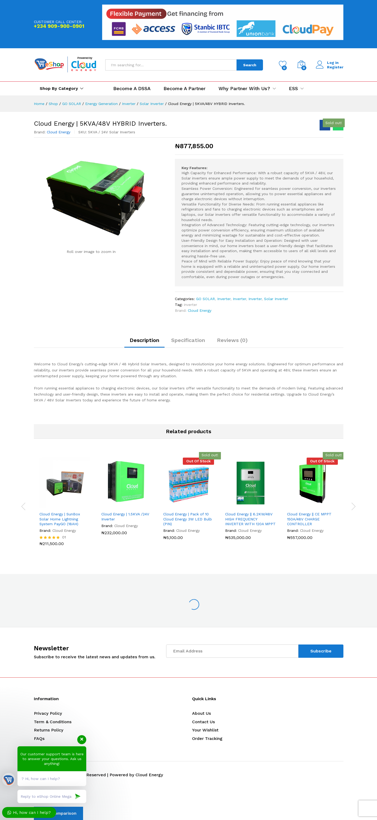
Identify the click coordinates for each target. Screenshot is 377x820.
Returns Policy (48, 730)
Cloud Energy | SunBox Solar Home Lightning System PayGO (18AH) (59, 519)
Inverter (223, 299)
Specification (188, 340)
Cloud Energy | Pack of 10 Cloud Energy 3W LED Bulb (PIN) (187, 519)
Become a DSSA (132, 88)
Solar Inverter (276, 299)
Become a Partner (184, 88)
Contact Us (203, 721)
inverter (190, 304)
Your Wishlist (205, 730)
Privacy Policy (48, 713)
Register (335, 67)
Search (249, 65)
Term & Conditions (52, 721)
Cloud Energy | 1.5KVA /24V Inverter (125, 516)
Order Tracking (207, 738)
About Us (201, 713)
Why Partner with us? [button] (244, 88)
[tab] (144, 342)
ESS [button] (293, 88)
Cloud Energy (58, 132)
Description (144, 340)
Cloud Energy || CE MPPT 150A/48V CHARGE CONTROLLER (309, 519)
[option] (65, 505)
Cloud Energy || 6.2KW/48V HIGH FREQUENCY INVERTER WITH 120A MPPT (250, 519)
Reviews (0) (232, 340)
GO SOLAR (205, 299)
